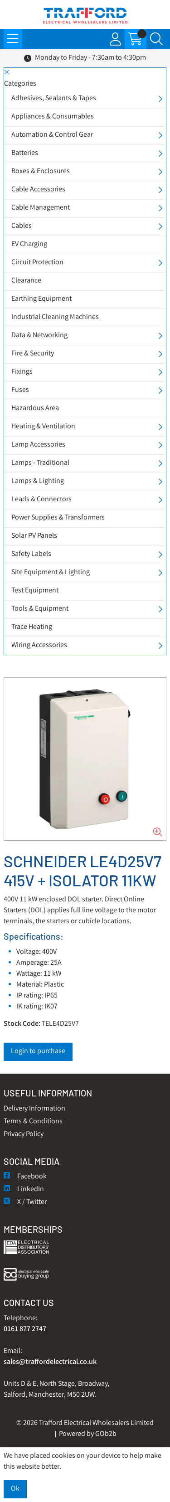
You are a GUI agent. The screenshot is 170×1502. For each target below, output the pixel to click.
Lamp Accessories (38, 445)
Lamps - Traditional (40, 463)
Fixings (22, 372)
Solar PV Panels (34, 536)
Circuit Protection (37, 262)
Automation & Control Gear (52, 135)
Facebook (25, 1177)
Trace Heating (31, 627)
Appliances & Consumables (52, 117)
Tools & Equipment (39, 609)
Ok (15, 1489)
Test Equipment (34, 591)
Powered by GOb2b (88, 1434)
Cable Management (40, 208)
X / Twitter (25, 1202)
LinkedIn (24, 1189)
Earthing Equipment (41, 299)
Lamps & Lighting (37, 481)
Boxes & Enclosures (40, 171)
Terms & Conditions (33, 1121)
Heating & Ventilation (43, 427)
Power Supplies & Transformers (58, 518)
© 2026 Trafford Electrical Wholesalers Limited (85, 1423)
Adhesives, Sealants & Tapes (53, 98)
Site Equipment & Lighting (50, 572)
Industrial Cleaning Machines (55, 317)
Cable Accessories (38, 190)
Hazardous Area (35, 408)
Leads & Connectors (41, 499)
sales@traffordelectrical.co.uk (50, 1362)
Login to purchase (38, 1051)
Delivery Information (34, 1109)
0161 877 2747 (25, 1329)
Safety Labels (31, 554)
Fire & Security (32, 354)
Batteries (24, 153)
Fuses (20, 390)
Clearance (26, 281)
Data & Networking (39, 335)
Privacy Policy (24, 1134)
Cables (21, 226)
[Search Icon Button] (156, 39)
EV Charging (29, 244)
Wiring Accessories (39, 645)
